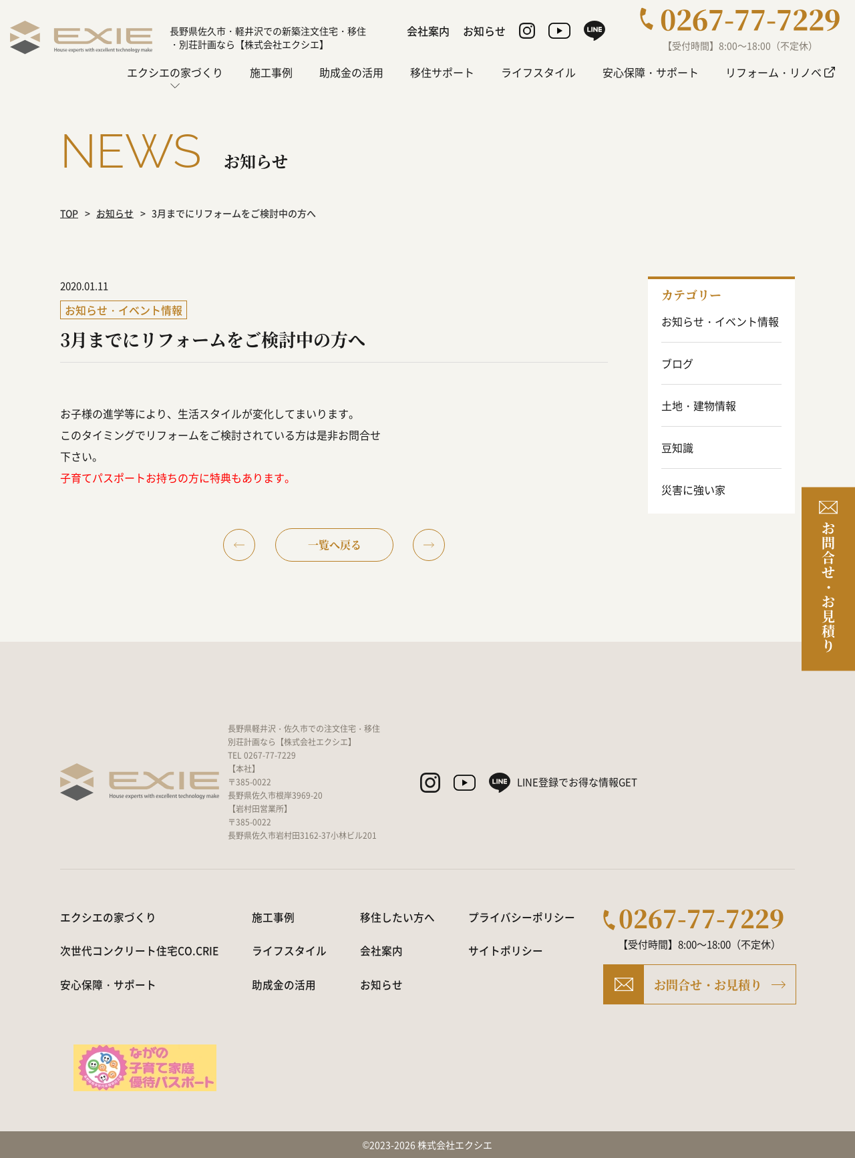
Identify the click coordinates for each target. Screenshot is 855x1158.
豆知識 (677, 447)
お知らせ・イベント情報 (720, 321)
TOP (69, 213)
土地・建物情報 (698, 405)
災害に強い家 (693, 489)
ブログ (677, 363)
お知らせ (116, 213)
